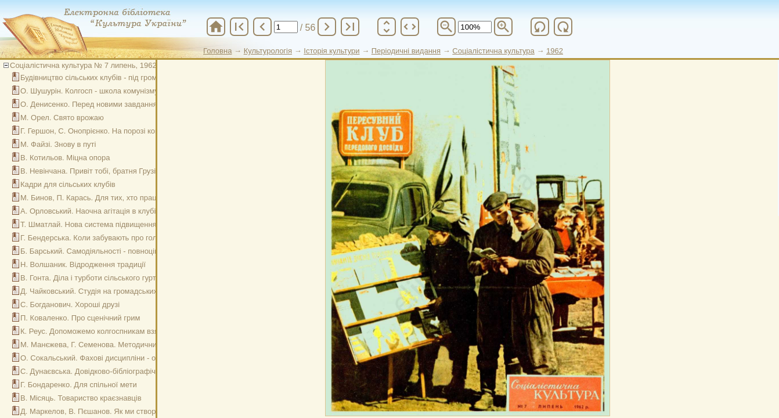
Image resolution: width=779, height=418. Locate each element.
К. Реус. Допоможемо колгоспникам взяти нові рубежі (113, 331)
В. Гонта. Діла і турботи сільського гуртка (92, 277)
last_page (350, 27)
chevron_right (327, 27)
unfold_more (386, 27)
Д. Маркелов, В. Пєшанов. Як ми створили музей (106, 411)
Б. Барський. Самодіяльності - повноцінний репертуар (115, 251)
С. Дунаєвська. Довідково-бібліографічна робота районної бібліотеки (140, 371)
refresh (540, 27)
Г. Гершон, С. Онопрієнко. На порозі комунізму (101, 131)
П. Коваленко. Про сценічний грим (80, 318)
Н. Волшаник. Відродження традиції (83, 264)
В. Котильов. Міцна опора (65, 157)
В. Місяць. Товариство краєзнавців (81, 398)
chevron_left (262, 27)
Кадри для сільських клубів (68, 184)
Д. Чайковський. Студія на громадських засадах (103, 291)
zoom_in (503, 27)
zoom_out (446, 27)
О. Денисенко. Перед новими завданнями (93, 104)
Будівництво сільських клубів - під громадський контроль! (120, 77)
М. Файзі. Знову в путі (58, 144)
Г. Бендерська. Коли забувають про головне (97, 237)
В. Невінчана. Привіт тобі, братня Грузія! (91, 171)
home (216, 27)
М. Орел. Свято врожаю (62, 117)
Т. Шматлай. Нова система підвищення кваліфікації (110, 224)
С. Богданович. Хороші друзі (70, 304)
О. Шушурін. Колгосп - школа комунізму (89, 91)
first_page (239, 27)
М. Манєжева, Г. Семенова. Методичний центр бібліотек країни (130, 344)
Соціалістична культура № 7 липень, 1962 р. (87, 65)
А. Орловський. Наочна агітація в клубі (88, 211)
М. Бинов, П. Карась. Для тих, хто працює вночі (103, 197)
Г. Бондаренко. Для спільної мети (78, 384)
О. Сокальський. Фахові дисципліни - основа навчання (115, 358)
